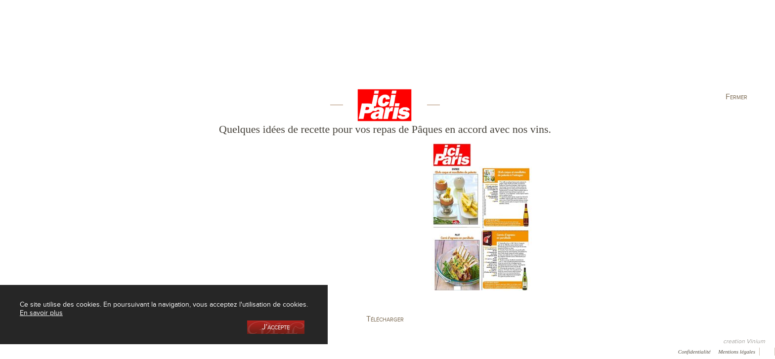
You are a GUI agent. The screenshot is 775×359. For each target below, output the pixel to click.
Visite (565, 51)
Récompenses (82, 351)
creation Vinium (744, 341)
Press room (160, 351)
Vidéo (272, 351)
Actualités (638, 51)
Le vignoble (286, 51)
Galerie (123, 351)
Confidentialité (694, 352)
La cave (141, 51)
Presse (43, 351)
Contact (198, 351)
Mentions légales (736, 352)
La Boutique (214, 51)
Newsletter (237, 351)
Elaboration (492, 51)
